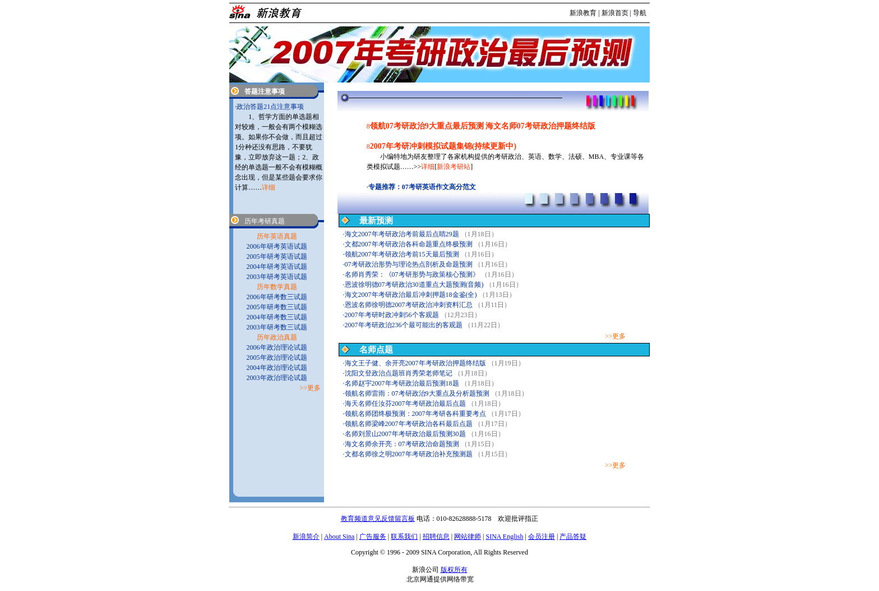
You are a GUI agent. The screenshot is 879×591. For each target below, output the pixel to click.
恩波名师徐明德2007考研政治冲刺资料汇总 (409, 305)
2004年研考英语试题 (277, 267)
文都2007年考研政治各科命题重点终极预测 (409, 244)
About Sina (339, 536)
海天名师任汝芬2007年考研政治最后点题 (405, 403)
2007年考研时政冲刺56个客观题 (392, 315)
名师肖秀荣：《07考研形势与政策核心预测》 (412, 274)
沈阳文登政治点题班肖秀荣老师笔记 (398, 373)
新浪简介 (306, 536)
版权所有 (454, 570)
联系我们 (404, 536)
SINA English (504, 536)
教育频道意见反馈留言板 (378, 519)
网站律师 (467, 536)
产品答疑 (572, 536)
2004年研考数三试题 (277, 317)
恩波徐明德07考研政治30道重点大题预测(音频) (414, 284)
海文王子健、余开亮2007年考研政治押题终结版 (415, 363)
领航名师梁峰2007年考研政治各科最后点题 (409, 424)
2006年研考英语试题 (277, 246)
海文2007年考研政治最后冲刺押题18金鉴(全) (411, 295)
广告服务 (372, 536)
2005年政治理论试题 (277, 357)
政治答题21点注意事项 (270, 107)
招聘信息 (436, 536)
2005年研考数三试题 (277, 307)
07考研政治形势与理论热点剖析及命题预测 (409, 264)
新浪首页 (615, 13)
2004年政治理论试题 (277, 368)
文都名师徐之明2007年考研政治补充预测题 (409, 454)
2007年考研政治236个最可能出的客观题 (403, 325)
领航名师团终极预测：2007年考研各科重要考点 (415, 414)
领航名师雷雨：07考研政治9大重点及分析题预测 (417, 393)
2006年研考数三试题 (277, 297)
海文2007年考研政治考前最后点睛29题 (402, 234)
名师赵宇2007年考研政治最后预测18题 (402, 383)
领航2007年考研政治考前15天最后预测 (402, 254)
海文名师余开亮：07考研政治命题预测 (402, 444)
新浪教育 (583, 13)
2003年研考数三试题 (277, 327)
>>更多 (615, 336)
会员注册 (541, 536)
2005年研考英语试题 (277, 256)
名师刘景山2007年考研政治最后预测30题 (405, 434)
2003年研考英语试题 (277, 277)
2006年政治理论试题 (277, 347)
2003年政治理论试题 (277, 378)
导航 (639, 13)
